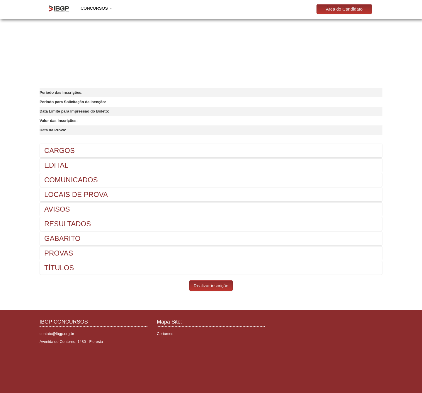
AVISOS (57, 209)
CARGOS (59, 150)
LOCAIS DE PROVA (76, 194)
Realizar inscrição (211, 285)
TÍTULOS (59, 268)
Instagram (54, 356)
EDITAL (56, 165)
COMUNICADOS (71, 180)
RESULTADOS (67, 224)
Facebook (45, 356)
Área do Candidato (344, 8)
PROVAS (58, 253)
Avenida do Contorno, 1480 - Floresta (71, 341)
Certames (165, 333)
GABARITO (62, 238)
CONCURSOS (96, 8)
